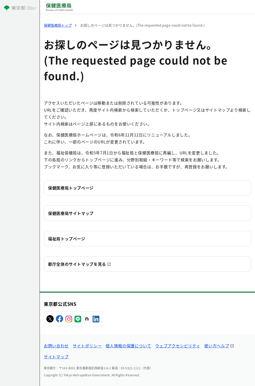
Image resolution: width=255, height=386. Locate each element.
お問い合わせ (56, 346)
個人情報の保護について (128, 346)
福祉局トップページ (66, 239)
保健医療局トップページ (71, 188)
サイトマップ (56, 357)
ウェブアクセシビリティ (177, 346)
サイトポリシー (87, 346)
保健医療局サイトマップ (71, 213)
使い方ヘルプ (216, 346)
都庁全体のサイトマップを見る (77, 264)
